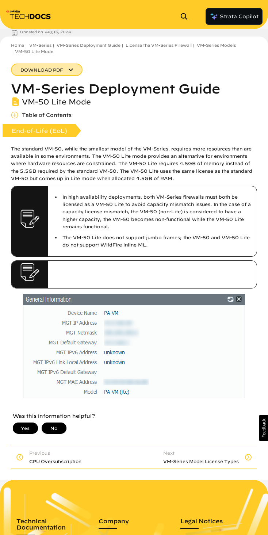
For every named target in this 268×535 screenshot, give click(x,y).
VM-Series (40, 45)
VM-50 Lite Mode (34, 51)
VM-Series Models (216, 45)
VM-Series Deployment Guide (88, 45)
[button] (263, 428)
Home (17, 45)
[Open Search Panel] (186, 16)
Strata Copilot (234, 16)
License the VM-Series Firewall (159, 45)
